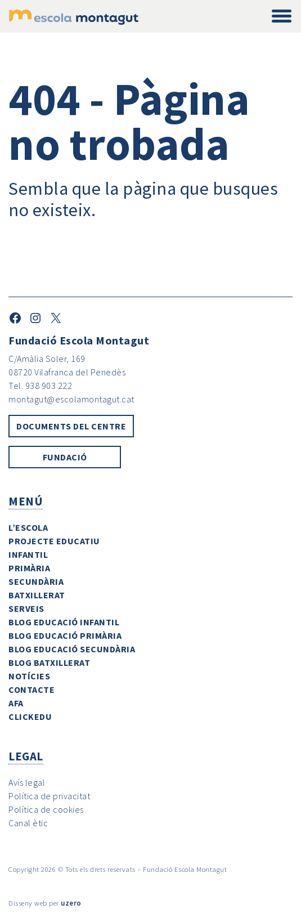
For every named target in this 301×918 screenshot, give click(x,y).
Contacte (31, 689)
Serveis (26, 608)
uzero (71, 902)
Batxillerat (36, 595)
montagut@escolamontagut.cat (71, 399)
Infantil (28, 554)
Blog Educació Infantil (63, 622)
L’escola (28, 527)
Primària (29, 568)
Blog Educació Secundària (71, 649)
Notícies (29, 676)
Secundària (36, 581)
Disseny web (27, 902)
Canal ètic (28, 823)
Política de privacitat (49, 795)
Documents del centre (71, 426)
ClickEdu (30, 716)
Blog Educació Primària (65, 635)
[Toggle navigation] (281, 16)
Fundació (65, 457)
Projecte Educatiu (54, 541)
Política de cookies (46, 809)
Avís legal (26, 782)
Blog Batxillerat (49, 662)
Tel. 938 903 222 (40, 385)
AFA (16, 703)
